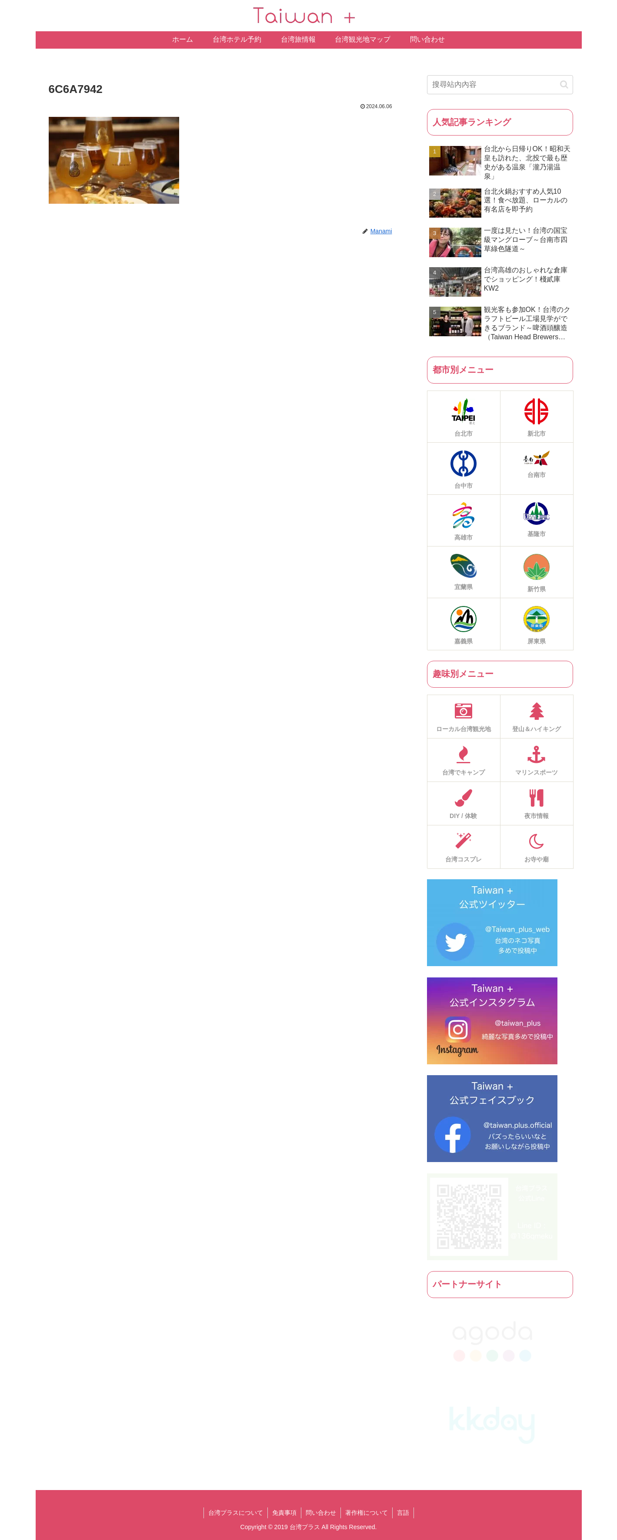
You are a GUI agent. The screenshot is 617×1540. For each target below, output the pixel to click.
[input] (500, 84)
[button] (564, 84)
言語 (403, 1512)
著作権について (366, 1512)
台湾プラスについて (235, 1512)
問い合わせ (321, 1512)
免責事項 (284, 1512)
